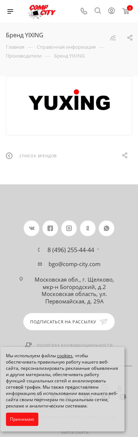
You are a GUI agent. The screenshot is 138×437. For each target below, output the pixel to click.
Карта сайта (75, 432)
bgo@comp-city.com (74, 264)
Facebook (50, 228)
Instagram (69, 228)
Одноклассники (88, 228)
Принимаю (22, 419)
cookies (64, 355)
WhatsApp (106, 228)
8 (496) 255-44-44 (70, 250)
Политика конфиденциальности (75, 345)
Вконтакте (31, 228)
